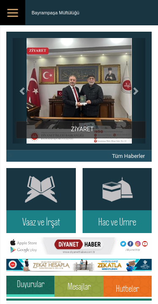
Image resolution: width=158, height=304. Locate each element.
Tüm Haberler (128, 156)
